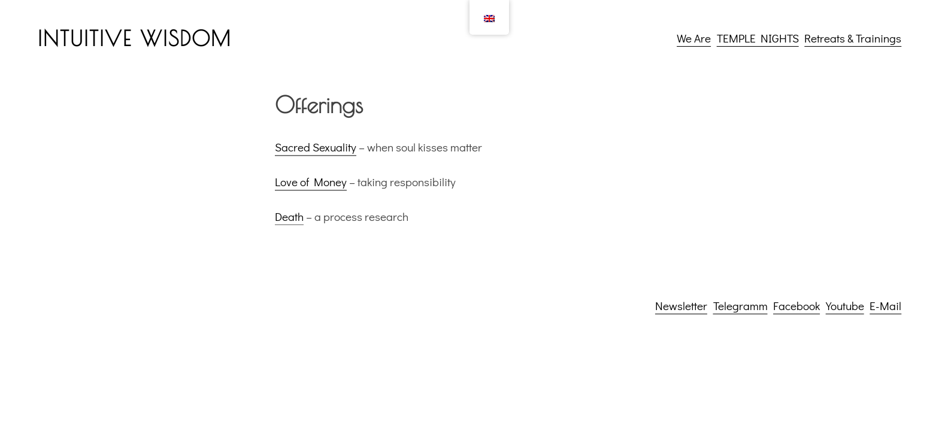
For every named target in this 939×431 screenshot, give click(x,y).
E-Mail (885, 305)
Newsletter (681, 305)
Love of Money (311, 184)
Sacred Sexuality (315, 149)
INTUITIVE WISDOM (134, 38)
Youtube (845, 305)
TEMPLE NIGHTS (758, 38)
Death (289, 218)
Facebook (796, 305)
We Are (694, 38)
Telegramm (740, 305)
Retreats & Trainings (852, 38)
